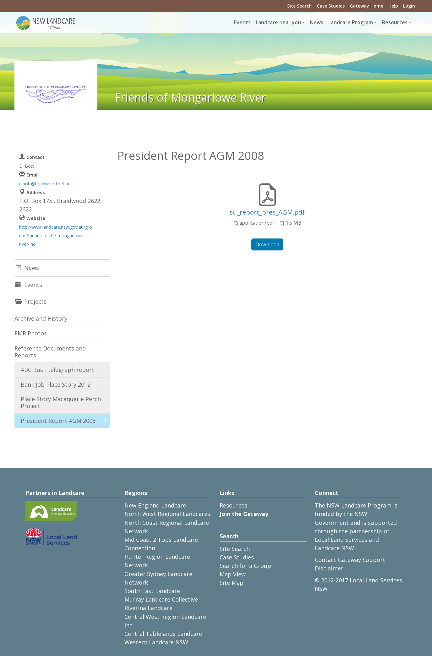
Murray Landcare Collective (161, 599)
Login (409, 6)
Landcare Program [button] (350, 22)
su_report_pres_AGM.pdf (267, 212)
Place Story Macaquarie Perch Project (61, 402)
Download (267, 244)
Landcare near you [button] (278, 22)
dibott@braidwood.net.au (44, 184)
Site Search (299, 6)
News (316, 22)
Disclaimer (329, 568)
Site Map (231, 582)
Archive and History (40, 318)
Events (242, 22)
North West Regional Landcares (167, 514)
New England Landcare (155, 505)
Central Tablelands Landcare (163, 633)
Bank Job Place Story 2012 (55, 384)
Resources (233, 505)
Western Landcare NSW (156, 642)
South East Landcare (152, 591)
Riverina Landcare (148, 608)
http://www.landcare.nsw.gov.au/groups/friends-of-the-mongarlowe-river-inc (55, 235)
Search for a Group (245, 565)
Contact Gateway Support (350, 559)
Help (393, 6)
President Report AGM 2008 (58, 420)
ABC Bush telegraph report (57, 369)
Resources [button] (394, 22)
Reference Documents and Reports (50, 352)
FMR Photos (30, 333)
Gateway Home (366, 6)
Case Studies (331, 6)
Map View (233, 574)
